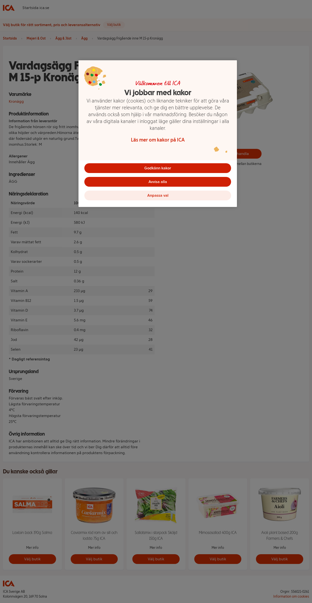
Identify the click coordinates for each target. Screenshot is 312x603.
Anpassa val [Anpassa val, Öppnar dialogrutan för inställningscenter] (157, 195)
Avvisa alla (157, 181)
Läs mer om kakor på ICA (158, 140)
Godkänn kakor (157, 168)
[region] (157, 133)
